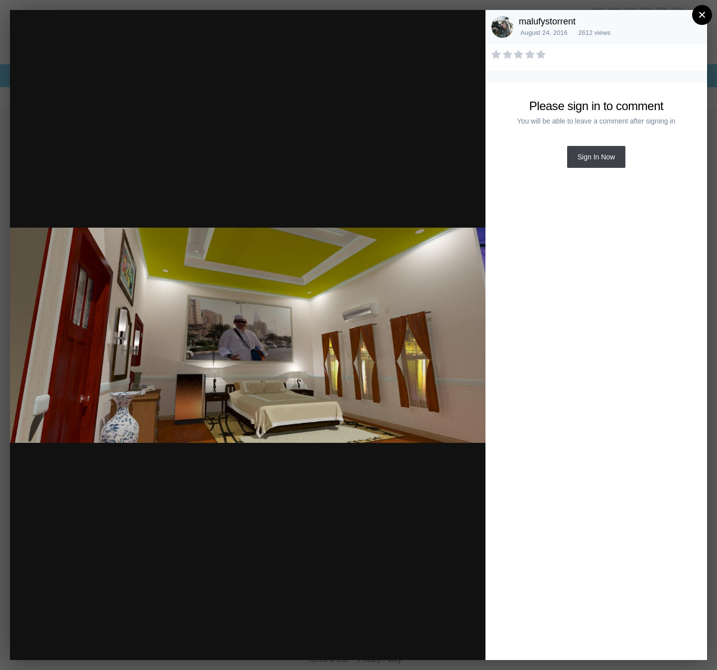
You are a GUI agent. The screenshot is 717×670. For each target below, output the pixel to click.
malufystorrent (547, 21)
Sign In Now (596, 157)
